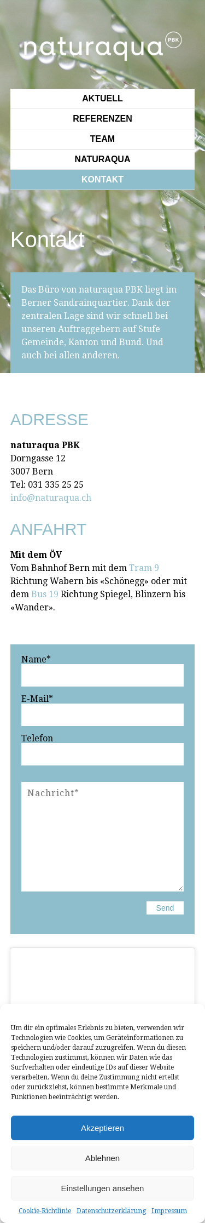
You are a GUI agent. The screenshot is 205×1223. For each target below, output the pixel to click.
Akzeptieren (102, 1128)
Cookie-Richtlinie (45, 1211)
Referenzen (102, 118)
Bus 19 (44, 594)
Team (102, 139)
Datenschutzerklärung (111, 1211)
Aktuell (102, 98)
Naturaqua (103, 159)
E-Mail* (37, 699)
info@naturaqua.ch (50, 498)
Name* (36, 659)
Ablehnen (102, 1158)
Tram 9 (144, 568)
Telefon (37, 738)
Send (165, 908)
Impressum (169, 1211)
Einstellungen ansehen (102, 1188)
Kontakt (102, 179)
